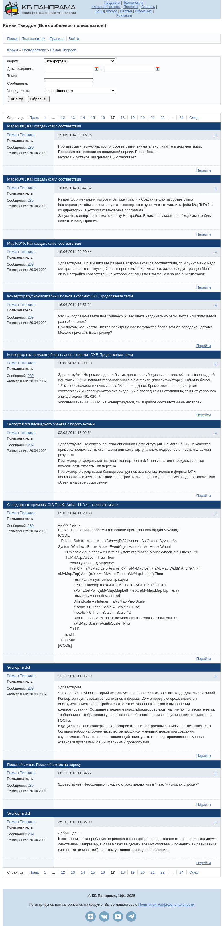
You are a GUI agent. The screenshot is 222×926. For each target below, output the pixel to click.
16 (103, 117)
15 (93, 117)
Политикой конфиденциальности (166, 904)
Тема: (12, 76)
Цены (99, 11)
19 (133, 117)
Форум (111, 11)
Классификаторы (106, 7)
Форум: (13, 61)
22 (162, 117)
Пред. (34, 117)
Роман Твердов (63, 50)
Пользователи (34, 50)
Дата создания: (20, 68)
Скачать (148, 7)
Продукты (112, 2)
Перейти (203, 170)
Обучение (143, 11)
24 (181, 117)
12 (63, 117)
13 (73, 117)
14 (83, 117)
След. (194, 117)
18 (123, 117)
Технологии (133, 2)
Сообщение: (17, 83)
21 (153, 117)
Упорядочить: (18, 91)
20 (143, 117)
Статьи (126, 11)
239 (31, 148)
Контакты (124, 15)
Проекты (130, 7)
